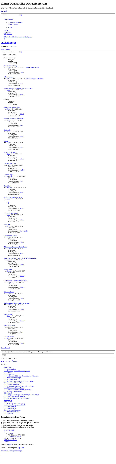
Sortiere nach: (27, 352)
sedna (8, 90)
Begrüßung (7, 186)
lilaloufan (9, 187)
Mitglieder (7, 224)
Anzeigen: (9, 352)
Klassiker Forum (9, 292)
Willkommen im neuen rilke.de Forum (15, 247)
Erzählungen (8, 269)
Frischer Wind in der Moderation (13, 118)
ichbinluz (9, 176)
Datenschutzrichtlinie (32, 67)
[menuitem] (15, 22)
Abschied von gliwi (10, 163)
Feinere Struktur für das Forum (13, 197)
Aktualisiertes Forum (10, 235)
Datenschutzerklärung (10, 66)
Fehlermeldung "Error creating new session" (17, 303)
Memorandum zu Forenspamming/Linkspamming (18, 88)
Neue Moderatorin (9, 325)
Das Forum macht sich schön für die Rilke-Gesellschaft (20, 258)
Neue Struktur (8, 314)
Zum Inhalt (4, 11)
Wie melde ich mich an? (11, 213)
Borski (21, 170)
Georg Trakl (23, 231)
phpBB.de (21, 447)
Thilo (11, 46)
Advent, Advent (9, 336)
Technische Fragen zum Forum (34, 78)
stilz (15, 46)
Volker (9, 338)
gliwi (21, 208)
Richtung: (45, 352)
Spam (6, 141)
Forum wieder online (10, 152)
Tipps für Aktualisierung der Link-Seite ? (16, 280)
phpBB (10, 444)
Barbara (9, 271)
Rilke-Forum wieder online (12, 107)
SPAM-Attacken (9, 77)
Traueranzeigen (8, 174)
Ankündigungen (8, 42)
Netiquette (7, 130)
